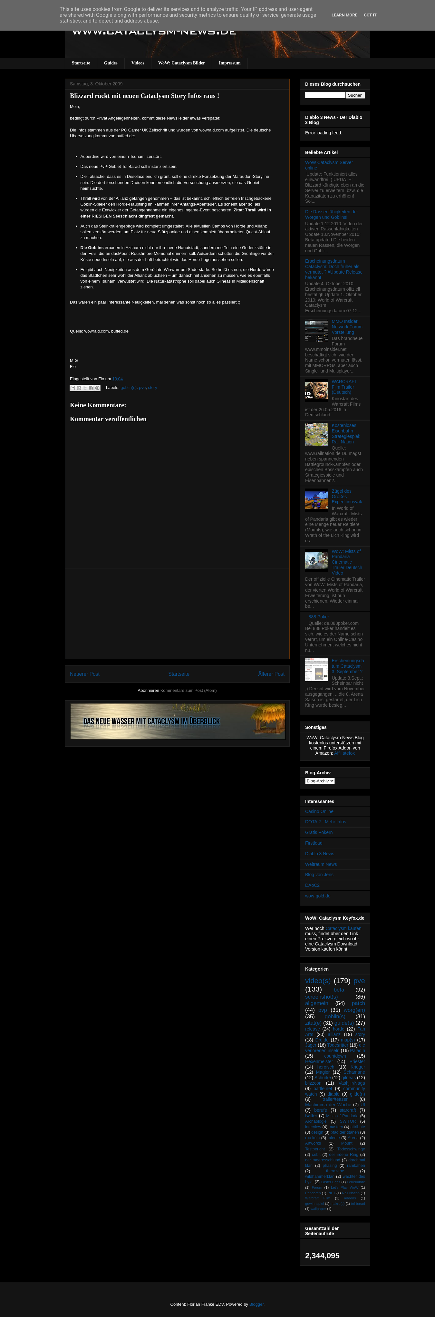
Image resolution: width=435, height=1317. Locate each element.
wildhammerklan (319, 1176)
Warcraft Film (317, 1198)
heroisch (325, 1067)
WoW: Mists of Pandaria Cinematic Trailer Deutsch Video (347, 562)
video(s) (318, 981)
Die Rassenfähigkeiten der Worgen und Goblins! (331, 214)
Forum (317, 1187)
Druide (322, 1039)
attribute (358, 1127)
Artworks (313, 1143)
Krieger (358, 1067)
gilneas (349, 1077)
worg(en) (354, 1010)
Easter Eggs (330, 1182)
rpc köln (312, 1138)
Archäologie (316, 1121)
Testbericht (315, 1149)
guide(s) (344, 1023)
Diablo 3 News (319, 853)
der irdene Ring (343, 1154)
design (317, 1132)
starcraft (348, 1110)
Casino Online (319, 811)
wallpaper (318, 1209)
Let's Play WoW (345, 1187)
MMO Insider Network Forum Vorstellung (347, 327)
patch (358, 1003)
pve (142, 387)
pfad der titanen (345, 1132)
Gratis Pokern (319, 832)
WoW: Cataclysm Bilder (181, 63)
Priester (357, 1061)
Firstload (314, 843)
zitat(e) (313, 1023)
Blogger (256, 1304)
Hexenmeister (319, 1061)
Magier (323, 1072)
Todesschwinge (351, 1149)
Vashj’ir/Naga (352, 1083)
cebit (316, 1154)
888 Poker (319, 616)
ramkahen (356, 1165)
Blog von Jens (319, 874)
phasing (330, 1165)
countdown (335, 1056)
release (312, 1028)
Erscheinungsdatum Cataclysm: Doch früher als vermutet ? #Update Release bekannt (333, 269)
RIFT (331, 1193)
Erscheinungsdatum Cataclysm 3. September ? (348, 666)
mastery (336, 1127)
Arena (353, 1138)
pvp (322, 1010)
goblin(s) (129, 387)
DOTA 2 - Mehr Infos (325, 821)
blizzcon (313, 1083)
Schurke (322, 1077)
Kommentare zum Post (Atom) (188, 690)
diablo (333, 1094)
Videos (137, 63)
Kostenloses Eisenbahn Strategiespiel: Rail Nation (346, 433)
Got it (370, 15)
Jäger (310, 1045)
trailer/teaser (335, 1099)
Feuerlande (356, 1182)
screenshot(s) (321, 997)
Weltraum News (321, 864)
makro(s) (337, 1204)
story (152, 387)
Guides (111, 63)
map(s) (348, 1039)
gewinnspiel (314, 1204)
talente (334, 1138)
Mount (347, 1143)
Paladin (357, 1050)
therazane (335, 1171)
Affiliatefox (344, 753)
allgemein (316, 1003)
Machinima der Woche (328, 1104)
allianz (334, 1034)
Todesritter (337, 1045)
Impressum (229, 63)
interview (313, 1127)
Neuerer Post (85, 674)
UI (363, 1104)
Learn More (344, 15)
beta (339, 990)
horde (338, 1028)
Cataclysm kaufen (344, 928)
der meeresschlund (322, 1160)
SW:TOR (348, 1121)
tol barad (358, 1204)
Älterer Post (271, 674)
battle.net (323, 1088)
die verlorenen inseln (335, 1047)
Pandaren (313, 1193)
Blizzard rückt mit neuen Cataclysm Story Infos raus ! (144, 95)
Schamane (354, 1072)
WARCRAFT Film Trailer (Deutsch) (344, 387)
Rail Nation (351, 1193)
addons (350, 1198)
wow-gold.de (318, 895)
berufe (320, 1110)
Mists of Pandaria (342, 1116)
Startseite (81, 63)
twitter (311, 1115)
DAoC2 (312, 885)
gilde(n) (357, 1094)
